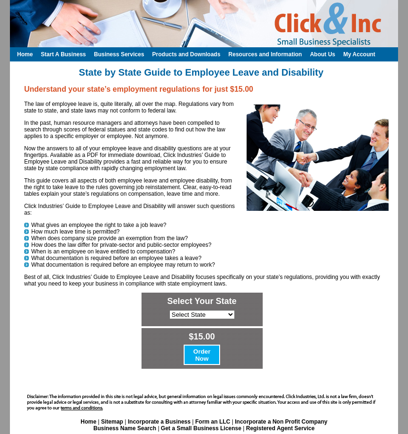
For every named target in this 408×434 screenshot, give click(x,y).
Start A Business (63, 54)
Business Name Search (124, 428)
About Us (322, 54)
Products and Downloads (186, 54)
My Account (359, 54)
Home (88, 421)
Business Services (119, 54)
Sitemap (112, 421)
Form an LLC (212, 421)
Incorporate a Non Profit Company (281, 421)
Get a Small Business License (201, 428)
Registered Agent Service (280, 428)
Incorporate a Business (159, 421)
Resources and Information (265, 54)
